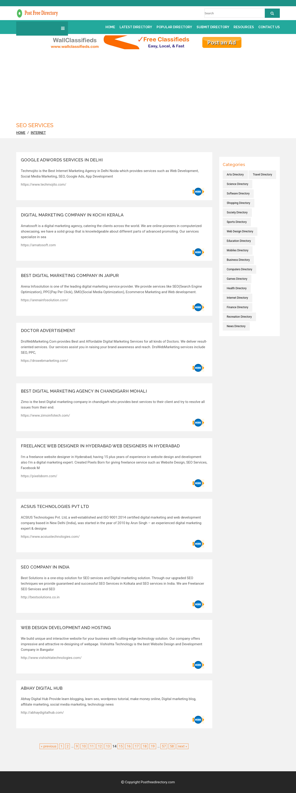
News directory (236, 326)
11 (92, 746)
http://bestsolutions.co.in (40, 597)
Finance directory (237, 307)
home (20, 133)
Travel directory (262, 174)
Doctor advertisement (48, 330)
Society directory (237, 212)
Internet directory (237, 297)
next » (182, 746)
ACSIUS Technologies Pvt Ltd (55, 506)
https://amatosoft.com (38, 245)
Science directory (237, 184)
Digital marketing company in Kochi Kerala (72, 214)
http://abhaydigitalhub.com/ (42, 712)
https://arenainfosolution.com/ (44, 300)
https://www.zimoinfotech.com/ (45, 415)
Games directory (237, 278)
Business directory (238, 259)
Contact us (269, 27)
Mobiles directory (237, 250)
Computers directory (239, 269)
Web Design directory (240, 231)
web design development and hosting (66, 627)
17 (137, 746)
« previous (48, 746)
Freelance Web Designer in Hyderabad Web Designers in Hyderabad (100, 445)
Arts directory (235, 174)
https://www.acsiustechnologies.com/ (50, 537)
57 (164, 746)
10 (84, 746)
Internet (38, 133)
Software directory (238, 193)
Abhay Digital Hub (41, 688)
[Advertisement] (148, 84)
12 (100, 746)
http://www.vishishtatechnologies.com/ (51, 658)
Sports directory (237, 222)
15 (121, 746)
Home (110, 27)
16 (129, 746)
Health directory (237, 288)
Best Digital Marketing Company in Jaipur (70, 275)
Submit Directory (213, 27)
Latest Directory (136, 27)
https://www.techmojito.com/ (43, 184)
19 (153, 746)
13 (108, 746)
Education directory (239, 241)
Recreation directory (239, 316)
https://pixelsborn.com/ (39, 476)
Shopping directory (238, 203)
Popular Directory (174, 27)
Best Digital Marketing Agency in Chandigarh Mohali (84, 391)
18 (145, 746)
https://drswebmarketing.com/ (44, 361)
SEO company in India (45, 567)
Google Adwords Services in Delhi (62, 159)
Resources (244, 27)
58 (172, 746)
